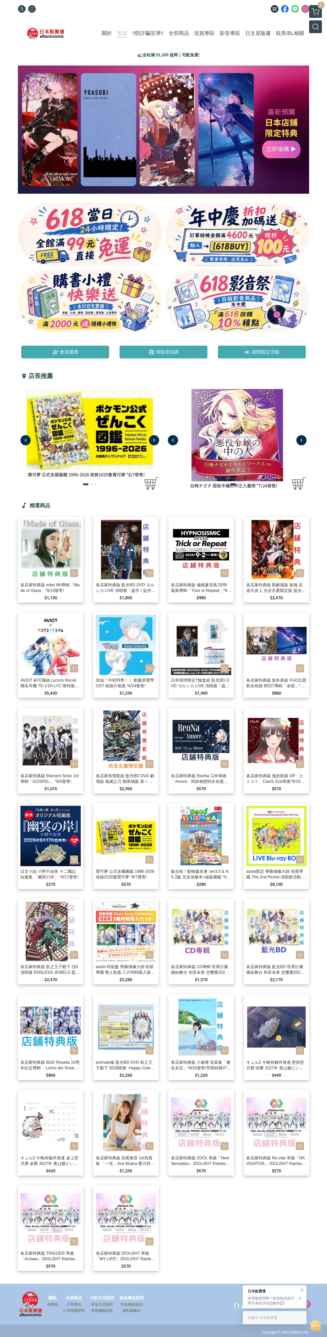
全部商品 (74, 1298)
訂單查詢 (74, 1304)
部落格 (52, 1304)
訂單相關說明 (74, 1310)
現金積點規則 (131, 1304)
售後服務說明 (102, 1310)
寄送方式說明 (102, 1304)
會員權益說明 (131, 1298)
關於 (53, 1298)
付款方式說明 (102, 1298)
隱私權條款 (132, 1310)
